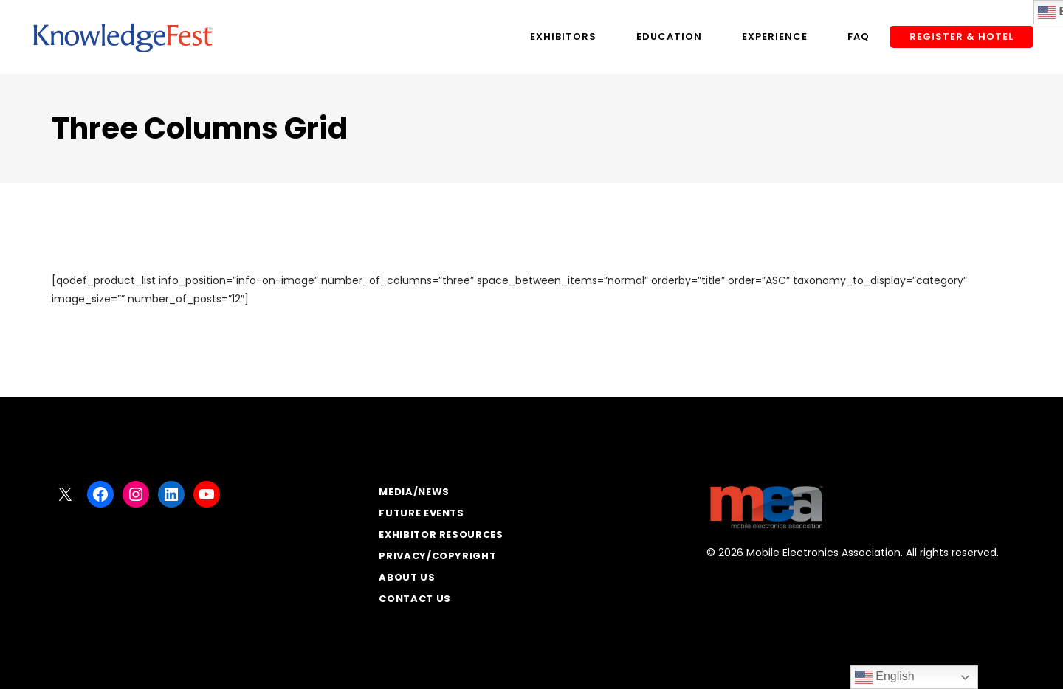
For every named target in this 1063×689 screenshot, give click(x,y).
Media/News (414, 492)
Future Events (421, 513)
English (885, 677)
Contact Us (415, 599)
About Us (407, 577)
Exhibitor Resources (441, 534)
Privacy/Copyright (437, 556)
